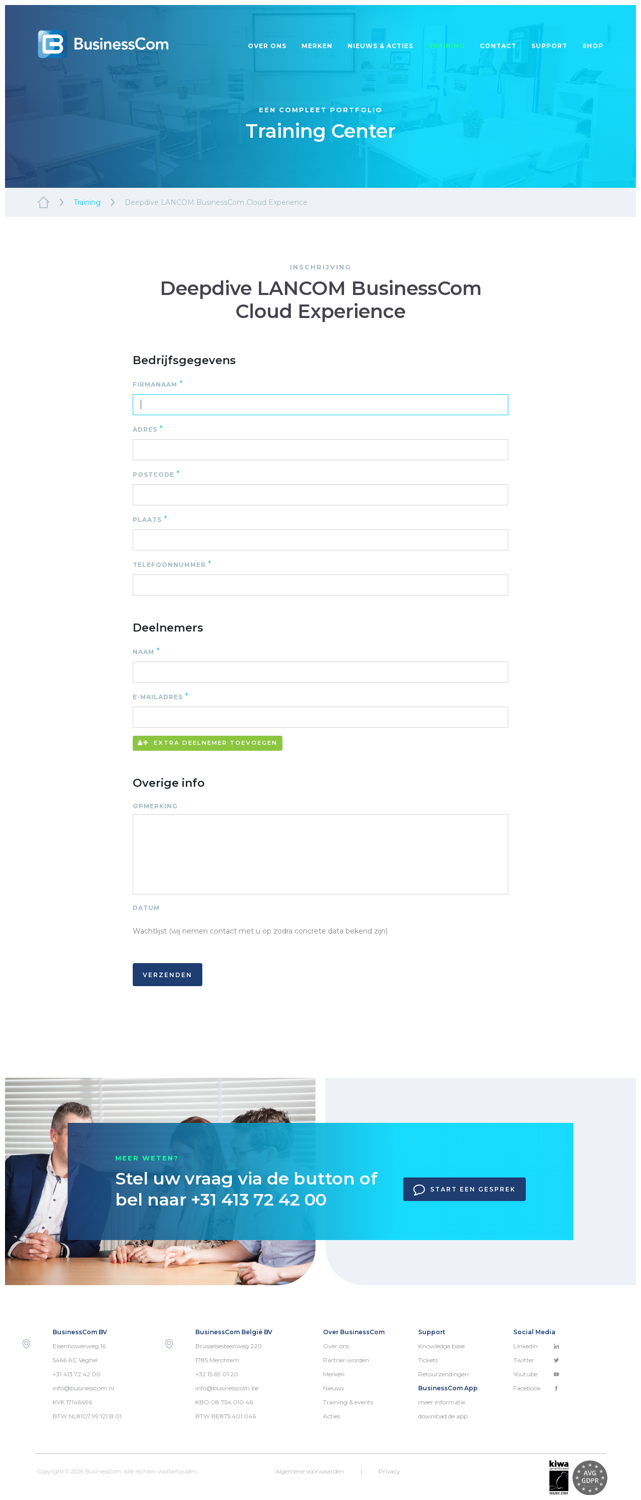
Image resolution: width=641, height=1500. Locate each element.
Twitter (536, 1360)
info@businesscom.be (226, 1388)
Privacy (389, 1471)
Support (549, 46)
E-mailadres (161, 696)
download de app (443, 1416)
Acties (331, 1416)
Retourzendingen (443, 1374)
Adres (148, 429)
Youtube (536, 1374)
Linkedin (536, 1346)
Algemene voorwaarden (309, 1471)
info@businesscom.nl (83, 1388)
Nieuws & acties (380, 46)
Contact (498, 46)
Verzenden (167, 975)
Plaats (150, 519)
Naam (146, 651)
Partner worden (346, 1360)
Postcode (156, 474)
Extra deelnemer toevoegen (207, 742)
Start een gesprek (464, 1190)
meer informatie (441, 1402)
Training (446, 46)
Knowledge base (441, 1346)
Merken (317, 46)
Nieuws (333, 1388)
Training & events (348, 1402)
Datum (146, 908)
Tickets (428, 1360)
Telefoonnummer (172, 564)
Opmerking (157, 806)
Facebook (536, 1388)
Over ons (267, 46)
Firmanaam (158, 384)
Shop (592, 46)
